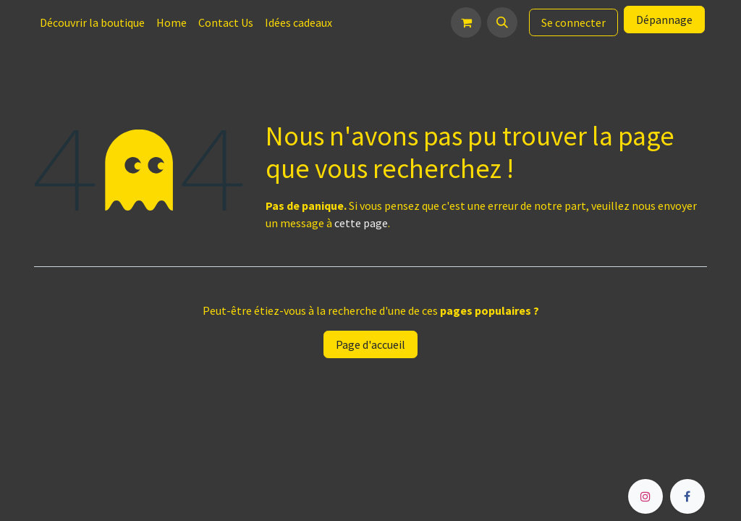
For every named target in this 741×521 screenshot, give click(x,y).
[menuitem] (92, 22)
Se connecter (573, 22)
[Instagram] (645, 496)
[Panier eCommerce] (466, 22)
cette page (361, 223)
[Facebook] (687, 496)
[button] (502, 22)
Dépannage (664, 19)
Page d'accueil (370, 344)
